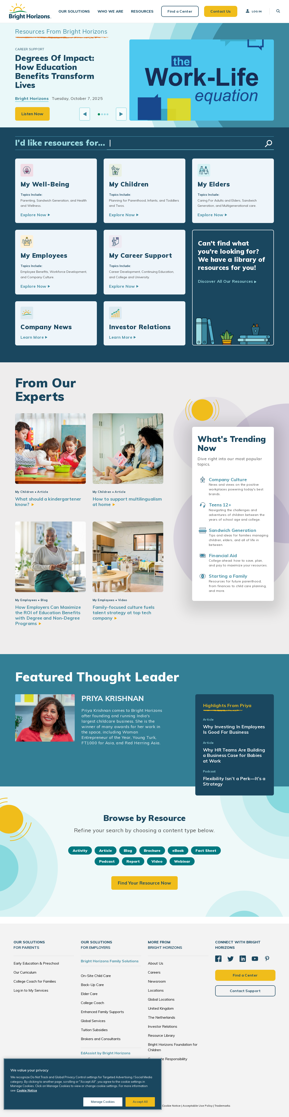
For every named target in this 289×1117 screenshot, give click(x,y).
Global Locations (161, 999)
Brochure (152, 850)
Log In (253, 11)
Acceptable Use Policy (197, 1105)
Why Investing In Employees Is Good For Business (234, 729)
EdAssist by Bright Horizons (106, 1053)
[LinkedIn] (243, 959)
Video (156, 861)
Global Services (93, 1020)
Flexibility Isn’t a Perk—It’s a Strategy (234, 781)
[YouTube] (255, 959)
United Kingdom (161, 1008)
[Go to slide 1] (99, 114)
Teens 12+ (220, 505)
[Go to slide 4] (107, 114)
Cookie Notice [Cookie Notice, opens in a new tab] (27, 1090)
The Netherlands (161, 1017)
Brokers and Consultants (101, 1039)
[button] (74, 11)
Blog (128, 850)
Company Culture (228, 479)
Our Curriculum (25, 972)
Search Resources (268, 143)
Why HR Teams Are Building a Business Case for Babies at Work (234, 755)
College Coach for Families (35, 981)
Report (133, 861)
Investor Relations (162, 1026)
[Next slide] (121, 114)
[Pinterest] (267, 959)
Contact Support (245, 990)
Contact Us (220, 11)
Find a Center (180, 11)
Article (105, 850)
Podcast (107, 861)
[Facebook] (218, 959)
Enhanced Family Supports (102, 1011)
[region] (83, 1084)
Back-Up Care (92, 984)
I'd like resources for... (60, 142)
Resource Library (161, 1035)
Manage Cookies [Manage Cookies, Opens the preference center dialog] (103, 1101)
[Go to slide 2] (102, 114)
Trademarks (222, 1105)
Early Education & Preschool (36, 963)
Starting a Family (228, 576)
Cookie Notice (171, 1105)
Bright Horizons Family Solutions (110, 961)
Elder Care (89, 993)
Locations (156, 990)
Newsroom (157, 981)
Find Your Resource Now (144, 883)
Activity (80, 850)
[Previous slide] (84, 114)
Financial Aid (223, 555)
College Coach (92, 1002)
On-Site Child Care (96, 975)
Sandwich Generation (232, 530)
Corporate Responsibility (167, 1059)
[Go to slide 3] (105, 114)
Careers (154, 972)
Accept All (140, 1101)
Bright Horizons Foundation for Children (172, 1047)
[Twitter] (230, 959)
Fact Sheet (206, 850)
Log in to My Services (31, 990)
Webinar (182, 861)
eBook (178, 850)
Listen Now (32, 113)
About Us (155, 963)
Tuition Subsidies (94, 1029)
